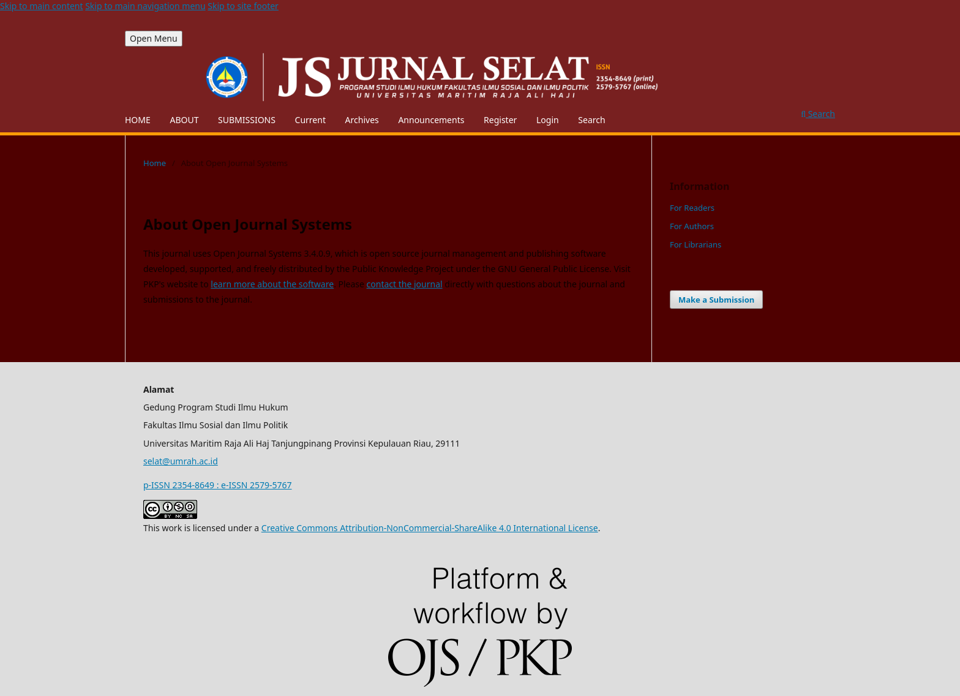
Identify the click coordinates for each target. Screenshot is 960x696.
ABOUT (184, 120)
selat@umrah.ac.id (180, 461)
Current (310, 120)
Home (154, 162)
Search (591, 120)
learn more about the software (272, 284)
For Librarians (695, 244)
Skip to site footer (243, 6)
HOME (138, 120)
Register (500, 120)
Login (547, 120)
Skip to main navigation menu (145, 6)
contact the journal (405, 284)
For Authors (692, 226)
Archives (362, 120)
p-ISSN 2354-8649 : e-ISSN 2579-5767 (217, 485)
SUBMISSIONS (247, 120)
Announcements (431, 120)
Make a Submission (716, 299)
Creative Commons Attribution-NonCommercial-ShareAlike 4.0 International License (429, 528)
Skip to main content (41, 6)
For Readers (692, 207)
